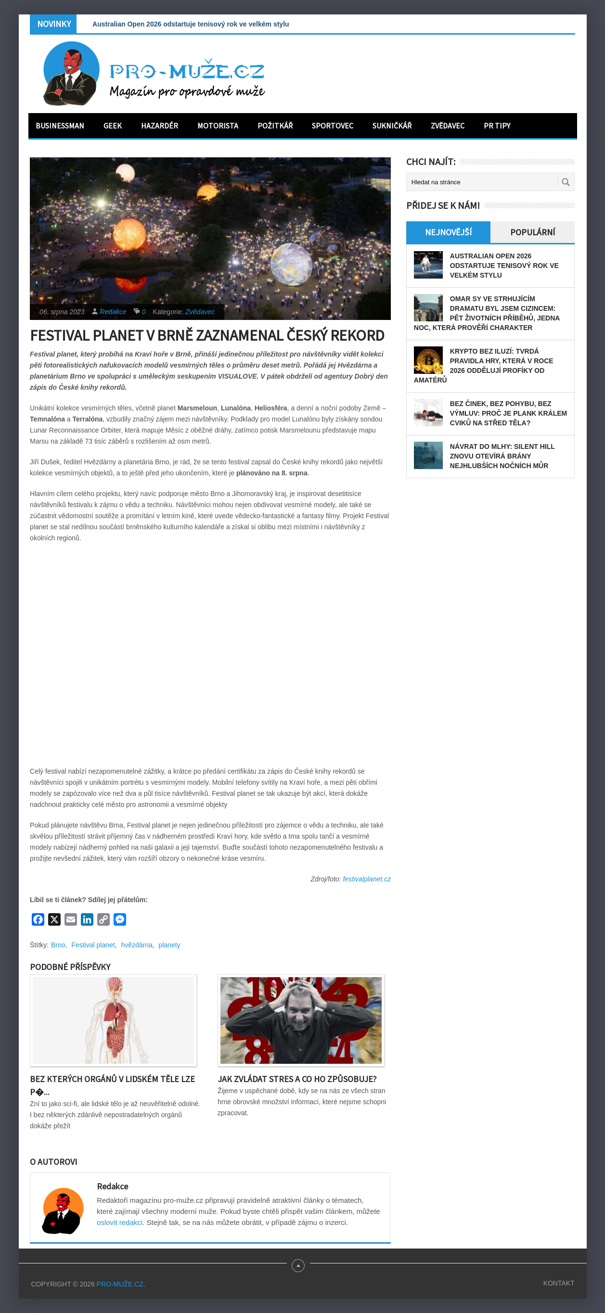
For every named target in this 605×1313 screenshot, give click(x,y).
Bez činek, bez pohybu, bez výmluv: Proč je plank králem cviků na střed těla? (508, 413)
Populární (532, 232)
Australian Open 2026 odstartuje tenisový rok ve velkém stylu (190, 24)
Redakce (113, 312)
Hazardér (159, 125)
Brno (58, 945)
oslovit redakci (119, 1222)
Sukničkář (392, 125)
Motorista (217, 125)
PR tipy (497, 125)
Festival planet (93, 945)
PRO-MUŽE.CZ (120, 1284)
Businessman (60, 125)
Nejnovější (448, 232)
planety (169, 945)
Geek (112, 125)
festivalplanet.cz (367, 879)
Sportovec (332, 125)
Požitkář (275, 125)
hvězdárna (136, 945)
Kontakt (559, 1283)
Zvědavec (447, 125)
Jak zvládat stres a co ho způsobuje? (297, 1078)
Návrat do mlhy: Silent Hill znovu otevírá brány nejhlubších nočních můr (502, 456)
